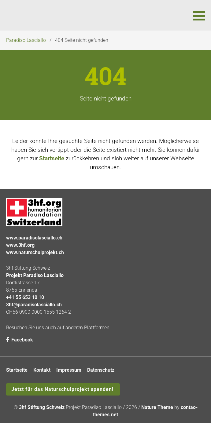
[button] (199, 15)
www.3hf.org (20, 245)
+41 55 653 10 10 (25, 297)
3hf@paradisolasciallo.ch (34, 305)
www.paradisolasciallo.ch (34, 238)
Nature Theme (157, 407)
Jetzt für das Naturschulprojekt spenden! (62, 389)
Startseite (51, 158)
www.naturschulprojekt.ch (35, 252)
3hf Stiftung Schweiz (42, 407)
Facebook (19, 340)
